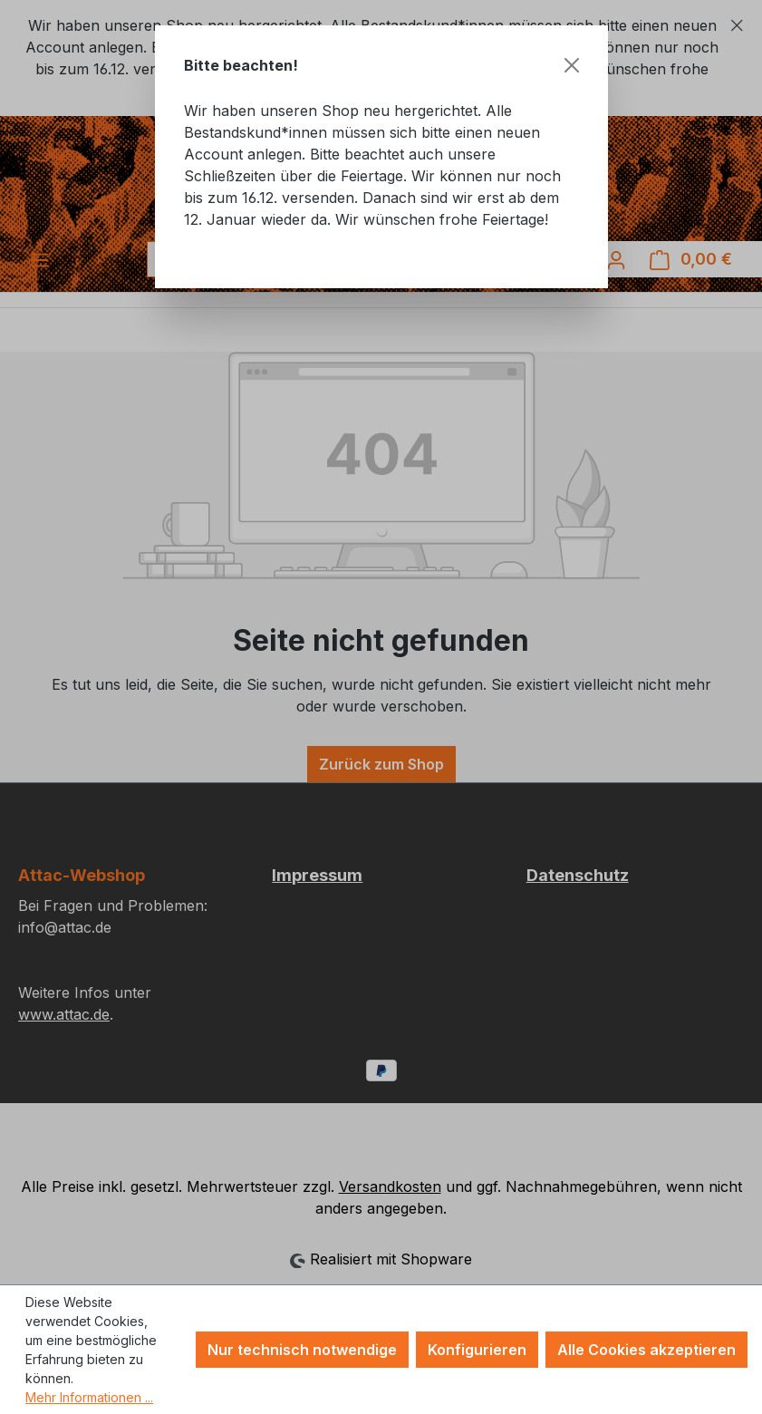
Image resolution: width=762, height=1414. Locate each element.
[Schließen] (571, 65)
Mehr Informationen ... (89, 1397)
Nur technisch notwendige (302, 1350)
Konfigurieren (477, 1350)
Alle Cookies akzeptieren (646, 1350)
